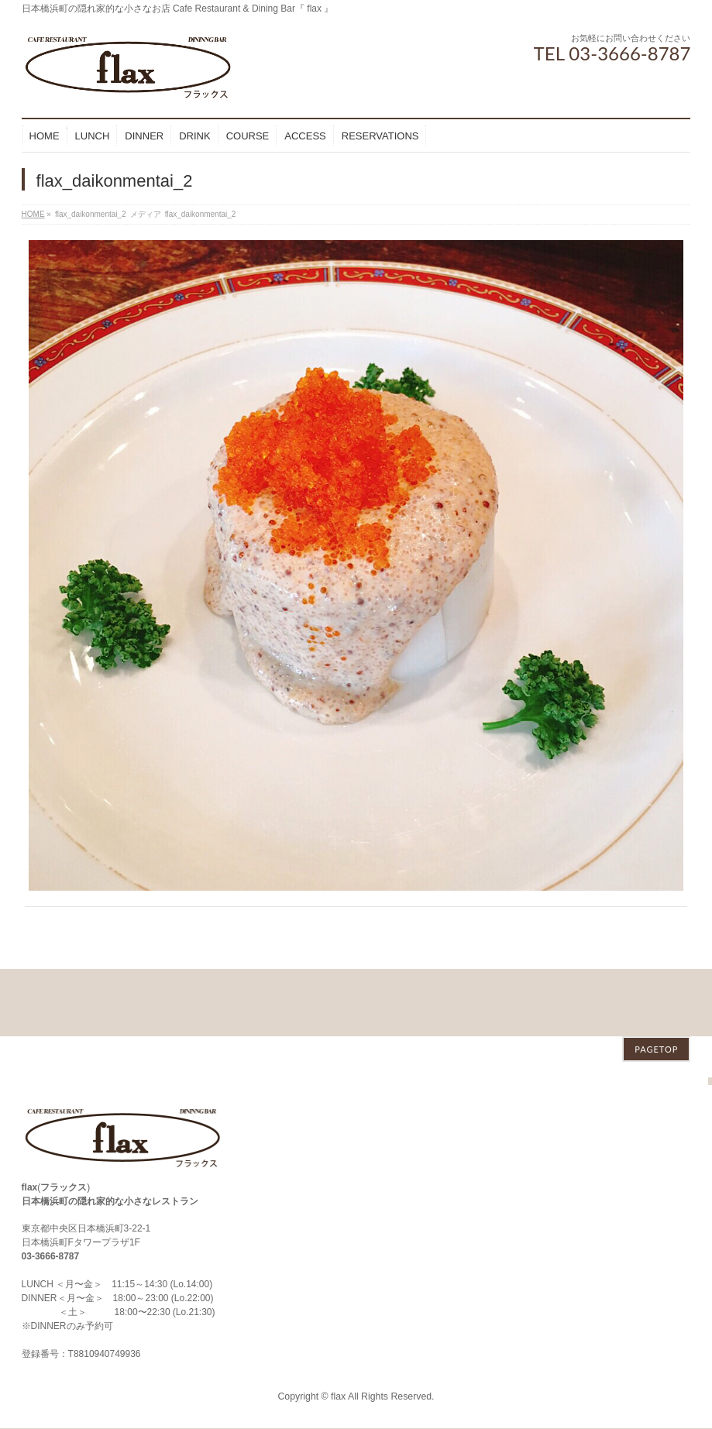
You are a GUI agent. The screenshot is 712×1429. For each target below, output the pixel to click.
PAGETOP (656, 982)
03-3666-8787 (51, 1188)
